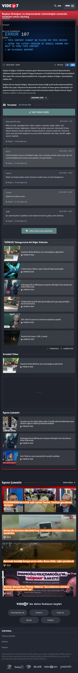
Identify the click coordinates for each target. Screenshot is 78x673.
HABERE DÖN (67, 349)
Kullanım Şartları (8, 636)
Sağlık (60, 612)
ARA (57, 6)
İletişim (5, 647)
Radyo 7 (19, 667)
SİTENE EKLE (53, 349)
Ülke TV (37, 667)
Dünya (39, 612)
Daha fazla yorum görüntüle (39, 231)
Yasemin (65, 667)
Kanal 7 (9, 667)
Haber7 (51, 667)
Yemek (50, 620)
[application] (39, 41)
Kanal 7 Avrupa (28, 667)
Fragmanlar (18, 612)
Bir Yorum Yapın (39, 112)
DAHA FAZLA (69, 482)
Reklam (5, 641)
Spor (29, 620)
